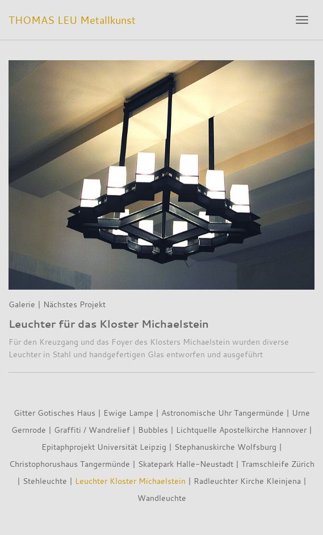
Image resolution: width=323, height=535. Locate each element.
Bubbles (153, 429)
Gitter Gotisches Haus (54, 412)
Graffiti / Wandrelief (92, 429)
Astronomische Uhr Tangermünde (222, 412)
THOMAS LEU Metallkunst (72, 20)
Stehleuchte (45, 480)
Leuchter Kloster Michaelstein (130, 480)
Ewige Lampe (128, 412)
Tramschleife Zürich (277, 463)
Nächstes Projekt (74, 304)
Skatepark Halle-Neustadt (185, 463)
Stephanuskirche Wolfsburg (225, 446)
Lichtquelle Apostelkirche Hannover (241, 429)
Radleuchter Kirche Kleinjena (247, 480)
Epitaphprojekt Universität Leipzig (103, 446)
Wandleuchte (161, 497)
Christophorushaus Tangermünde (69, 463)
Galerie (22, 304)
